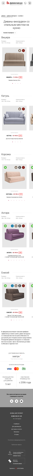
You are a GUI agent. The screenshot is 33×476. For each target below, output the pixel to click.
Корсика (9, 194)
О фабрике (16, 423)
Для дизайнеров (16, 426)
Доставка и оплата (16, 429)
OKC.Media (21, 468)
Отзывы (16, 434)
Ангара (10, 252)
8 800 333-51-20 (25, 3)
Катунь (10, 135)
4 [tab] (20, 83)
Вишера (9, 77)
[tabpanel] (14, 64)
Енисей (10, 312)
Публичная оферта (17, 444)
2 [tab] (11, 200)
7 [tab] (24, 200)
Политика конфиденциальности (16, 440)
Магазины (16, 431)
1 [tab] (12, 83)
